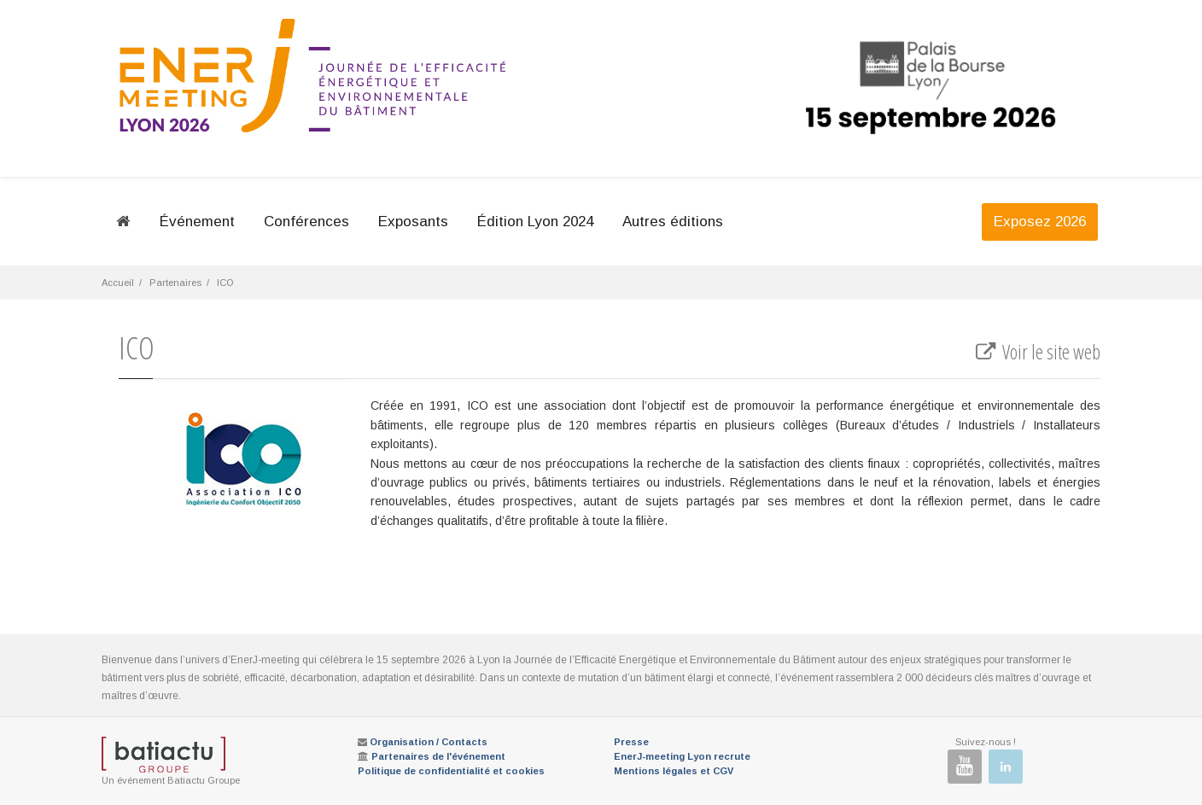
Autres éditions (672, 221)
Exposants (413, 221)
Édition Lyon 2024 (535, 221)
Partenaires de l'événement (438, 756)
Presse (631, 742)
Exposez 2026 (1040, 221)
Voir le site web (1036, 351)
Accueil (118, 282)
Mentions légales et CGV (673, 771)
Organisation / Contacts (428, 742)
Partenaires (175, 282)
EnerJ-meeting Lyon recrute (682, 756)
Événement (197, 221)
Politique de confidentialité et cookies (451, 771)
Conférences (306, 221)
